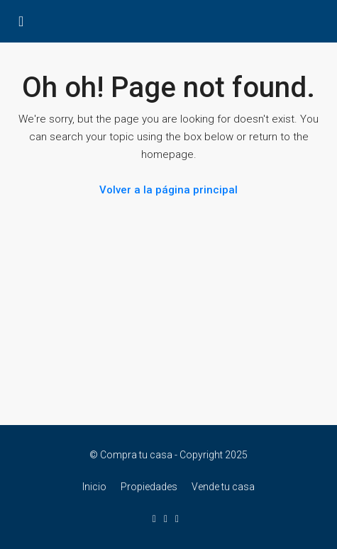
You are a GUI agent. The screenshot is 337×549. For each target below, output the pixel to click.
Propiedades (149, 486)
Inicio (94, 486)
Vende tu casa (223, 486)
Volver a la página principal (168, 189)
